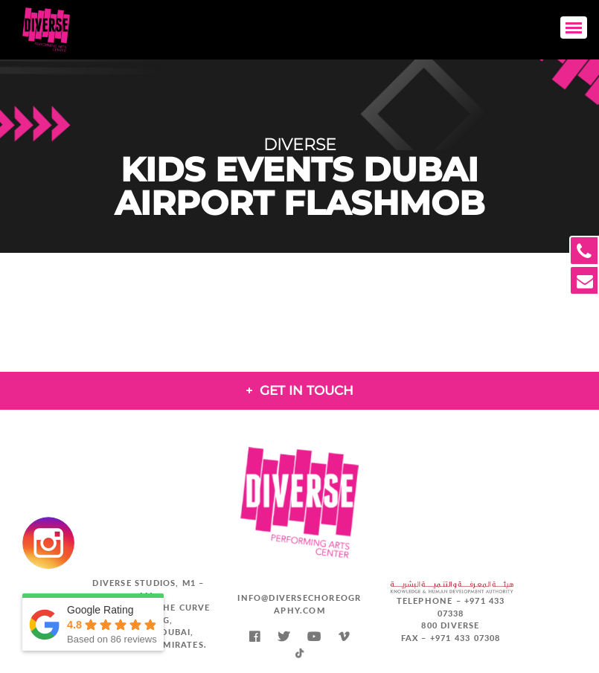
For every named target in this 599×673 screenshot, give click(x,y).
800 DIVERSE (450, 625)
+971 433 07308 (465, 638)
